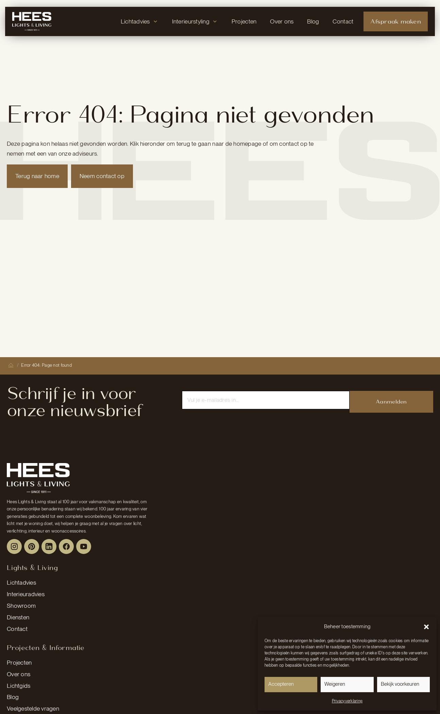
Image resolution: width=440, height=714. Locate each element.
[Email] (265, 400)
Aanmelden (391, 401)
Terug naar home (37, 175)
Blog (13, 696)
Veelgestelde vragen (33, 708)
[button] (426, 626)
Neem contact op (102, 175)
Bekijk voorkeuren (400, 684)
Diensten (18, 617)
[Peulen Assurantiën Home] (38, 478)
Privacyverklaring (347, 701)
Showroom (21, 605)
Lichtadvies (21, 582)
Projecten (19, 662)
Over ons (18, 674)
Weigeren (334, 684)
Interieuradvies (26, 594)
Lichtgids (18, 685)
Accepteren (281, 684)
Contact (17, 628)
